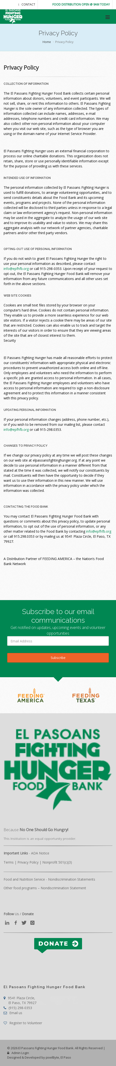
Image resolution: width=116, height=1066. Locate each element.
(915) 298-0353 (18, 1007)
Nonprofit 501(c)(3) (57, 862)
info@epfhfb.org (16, 268)
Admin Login (18, 1053)
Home (47, 42)
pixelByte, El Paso (58, 1057)
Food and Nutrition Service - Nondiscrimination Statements (49, 879)
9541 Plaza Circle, (20, 1000)
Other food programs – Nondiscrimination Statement (45, 888)
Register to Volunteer (23, 1023)
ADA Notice (40, 853)
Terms (9, 862)
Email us (13, 1013)
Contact (26, 4)
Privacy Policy (28, 862)
